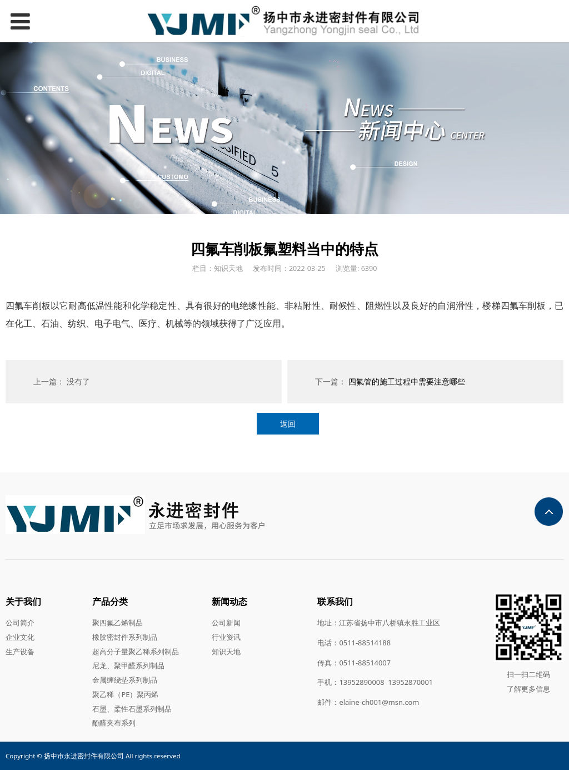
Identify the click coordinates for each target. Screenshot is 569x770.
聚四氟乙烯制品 (117, 623)
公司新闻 (226, 623)
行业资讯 (226, 637)
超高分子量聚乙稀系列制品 (135, 651)
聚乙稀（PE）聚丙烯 (125, 694)
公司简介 (20, 623)
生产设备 (20, 651)
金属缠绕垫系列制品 (124, 680)
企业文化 (20, 637)
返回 (288, 423)
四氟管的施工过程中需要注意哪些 (406, 381)
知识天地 (226, 651)
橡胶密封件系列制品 (124, 637)
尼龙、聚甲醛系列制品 (128, 665)
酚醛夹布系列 (114, 723)
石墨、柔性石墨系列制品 (132, 709)
